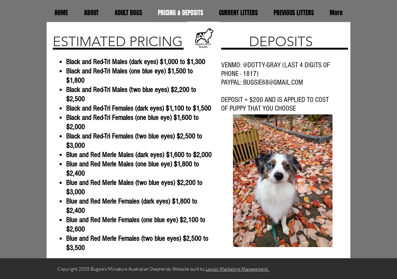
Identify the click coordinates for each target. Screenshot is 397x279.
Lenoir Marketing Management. (238, 269)
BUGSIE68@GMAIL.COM (273, 82)
